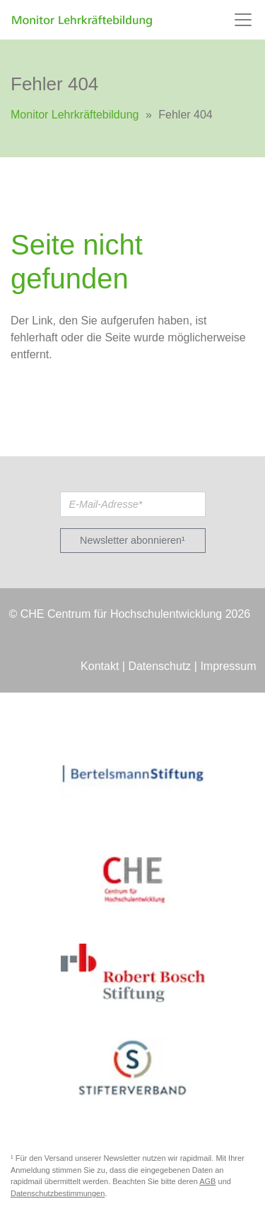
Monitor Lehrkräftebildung (75, 115)
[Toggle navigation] (243, 19)
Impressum (228, 666)
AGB (207, 1181)
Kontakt (100, 666)
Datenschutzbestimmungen (58, 1193)
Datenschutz (159, 666)
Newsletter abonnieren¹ (132, 540)
